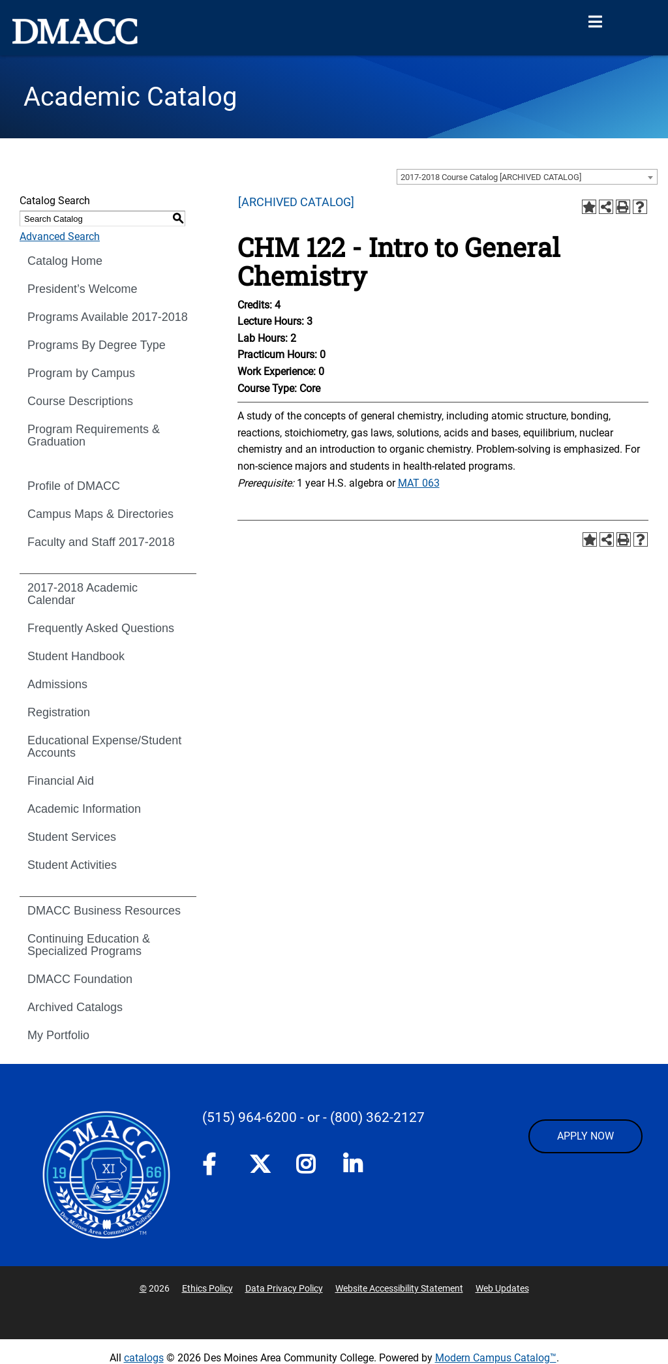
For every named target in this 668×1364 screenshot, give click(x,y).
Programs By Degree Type (96, 345)
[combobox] (527, 177)
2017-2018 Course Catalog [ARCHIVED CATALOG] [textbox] (491, 177)
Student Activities (72, 864)
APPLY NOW (585, 1136)
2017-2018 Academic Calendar (82, 594)
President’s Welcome (82, 289)
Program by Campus (81, 373)
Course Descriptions (80, 401)
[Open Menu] (595, 22)
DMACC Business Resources (104, 910)
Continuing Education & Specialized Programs (88, 945)
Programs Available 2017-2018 (107, 317)
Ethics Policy (207, 1288)
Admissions (57, 684)
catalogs (144, 1358)
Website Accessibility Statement (399, 1288)
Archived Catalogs (75, 1007)
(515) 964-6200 (249, 1117)
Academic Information (84, 808)
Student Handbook (76, 656)
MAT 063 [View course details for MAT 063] (419, 483)
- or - (313, 1117)
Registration (58, 712)
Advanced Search (60, 236)
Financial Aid (60, 780)
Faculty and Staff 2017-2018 (101, 542)
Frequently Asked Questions (100, 628)
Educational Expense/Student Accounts (104, 746)
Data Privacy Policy (284, 1288)
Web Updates (502, 1288)
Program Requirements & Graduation (93, 435)
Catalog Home (64, 260)
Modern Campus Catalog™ (495, 1358)
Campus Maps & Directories (100, 514)
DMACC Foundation (79, 979)
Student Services (71, 836)
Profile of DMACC (73, 486)
